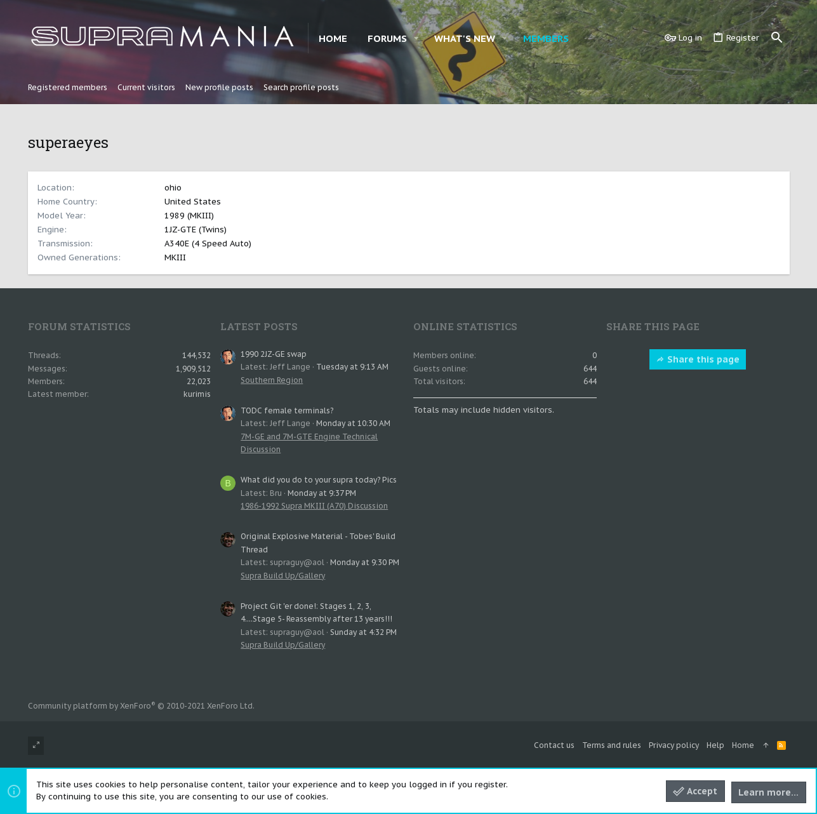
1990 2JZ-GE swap (274, 354)
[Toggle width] (36, 746)
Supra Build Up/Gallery (283, 575)
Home (743, 745)
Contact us (554, 745)
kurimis (197, 394)
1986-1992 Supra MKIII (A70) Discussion (314, 505)
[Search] (777, 38)
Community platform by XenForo (141, 706)
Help (715, 745)
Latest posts (259, 326)
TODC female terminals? (287, 410)
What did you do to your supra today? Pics (319, 479)
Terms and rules (611, 745)
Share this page (698, 359)
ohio (173, 187)
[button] (416, 38)
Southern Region (272, 380)
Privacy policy (674, 745)
